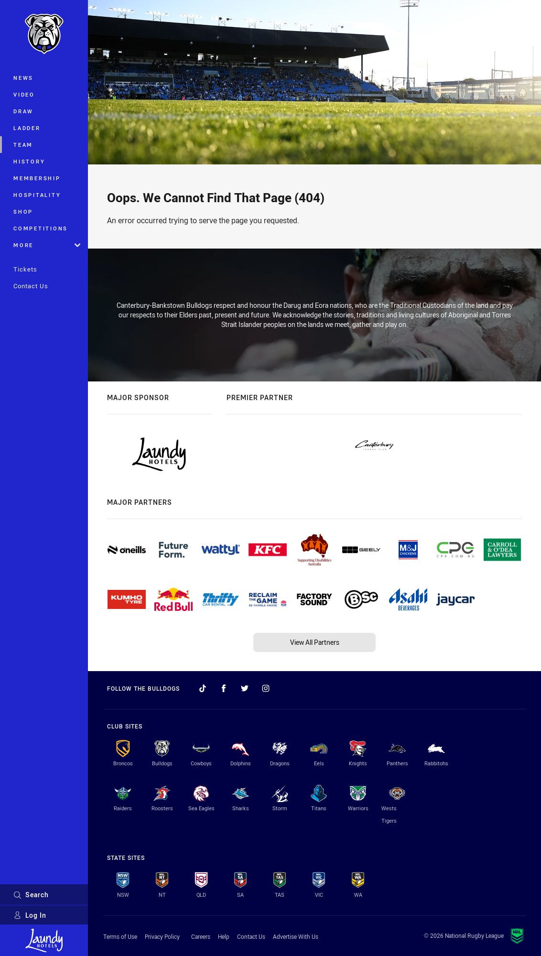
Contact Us (30, 286)
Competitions (40, 228)
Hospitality (37, 194)
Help (223, 936)
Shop (23, 211)
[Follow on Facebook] (223, 688)
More (46, 245)
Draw (23, 111)
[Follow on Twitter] (245, 688)
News (23, 77)
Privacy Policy (162, 936)
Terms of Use (120, 936)
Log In (29, 915)
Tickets (25, 269)
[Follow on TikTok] (202, 688)
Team (23, 144)
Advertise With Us (295, 936)
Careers (200, 936)
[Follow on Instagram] (266, 688)
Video (24, 94)
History (29, 161)
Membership (37, 178)
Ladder (27, 127)
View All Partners (314, 642)
